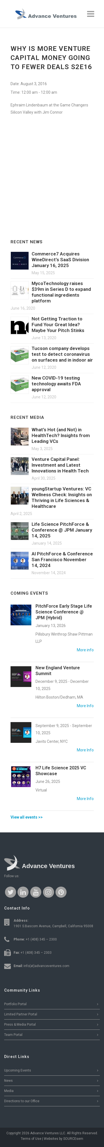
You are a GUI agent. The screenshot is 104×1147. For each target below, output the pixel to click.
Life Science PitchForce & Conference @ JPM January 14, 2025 (62, 530)
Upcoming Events (17, 1070)
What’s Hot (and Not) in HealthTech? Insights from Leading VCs (61, 435)
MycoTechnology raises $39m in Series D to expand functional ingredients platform (61, 292)
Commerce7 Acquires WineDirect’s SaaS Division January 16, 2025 (60, 259)
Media (9, 1091)
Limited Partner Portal (20, 1014)
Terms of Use (31, 1139)
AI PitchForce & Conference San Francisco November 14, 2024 (62, 559)
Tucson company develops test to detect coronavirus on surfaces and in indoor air (62, 354)
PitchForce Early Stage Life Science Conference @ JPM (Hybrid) (63, 611)
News (8, 1081)
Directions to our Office (21, 1101)
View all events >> (27, 817)
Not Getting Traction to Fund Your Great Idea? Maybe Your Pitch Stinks (58, 324)
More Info (85, 706)
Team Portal (13, 1035)
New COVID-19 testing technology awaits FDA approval (56, 383)
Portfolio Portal (15, 1004)
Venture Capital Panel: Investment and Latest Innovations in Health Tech (60, 465)
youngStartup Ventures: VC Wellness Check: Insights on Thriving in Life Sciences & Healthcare (62, 497)
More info (85, 650)
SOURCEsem (73, 1139)
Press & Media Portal (20, 1024)
